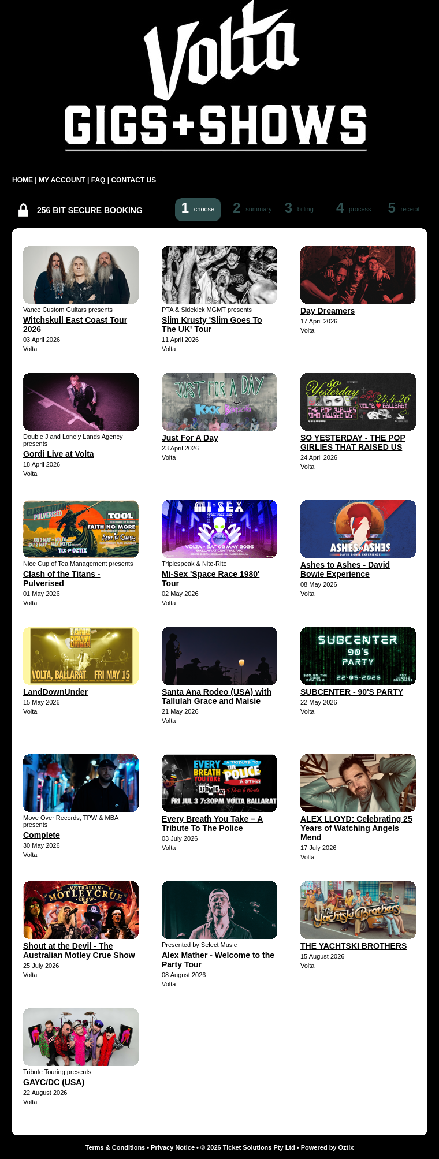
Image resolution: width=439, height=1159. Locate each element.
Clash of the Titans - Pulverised (62, 578)
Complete (41, 835)
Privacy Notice (173, 1147)
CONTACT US (133, 180)
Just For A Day (190, 437)
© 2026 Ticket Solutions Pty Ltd (247, 1147)
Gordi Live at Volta (58, 454)
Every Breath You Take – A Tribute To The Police (212, 823)
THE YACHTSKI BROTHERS (353, 946)
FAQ (98, 180)
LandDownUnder (55, 691)
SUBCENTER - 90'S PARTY (351, 691)
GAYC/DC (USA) (53, 1082)
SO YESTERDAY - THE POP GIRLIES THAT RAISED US (352, 442)
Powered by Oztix (327, 1147)
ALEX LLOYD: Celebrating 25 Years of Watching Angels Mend (356, 828)
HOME (22, 180)
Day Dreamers (327, 310)
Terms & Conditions (115, 1147)
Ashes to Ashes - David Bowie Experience (345, 569)
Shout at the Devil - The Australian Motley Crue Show (79, 950)
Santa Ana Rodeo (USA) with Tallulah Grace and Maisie (216, 696)
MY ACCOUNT (62, 180)
